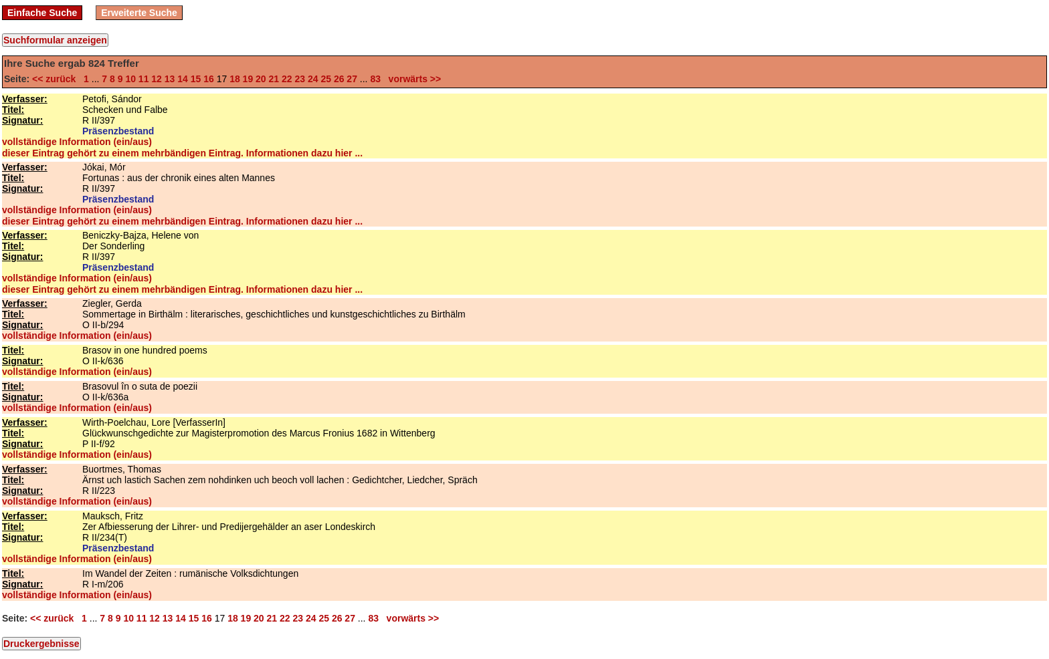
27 (352, 79)
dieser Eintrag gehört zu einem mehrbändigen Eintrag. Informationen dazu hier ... (182, 153)
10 (130, 79)
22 (287, 79)
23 (299, 79)
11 (143, 79)
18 (234, 79)
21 (274, 79)
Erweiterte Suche (139, 12)
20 (261, 79)
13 (170, 79)
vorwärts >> (412, 79)
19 (248, 79)
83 (375, 79)
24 (313, 79)
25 (325, 79)
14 (182, 79)
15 (196, 79)
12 (156, 79)
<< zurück (56, 79)
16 (208, 79)
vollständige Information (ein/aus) (77, 141)
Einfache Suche (42, 12)
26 (339, 79)
